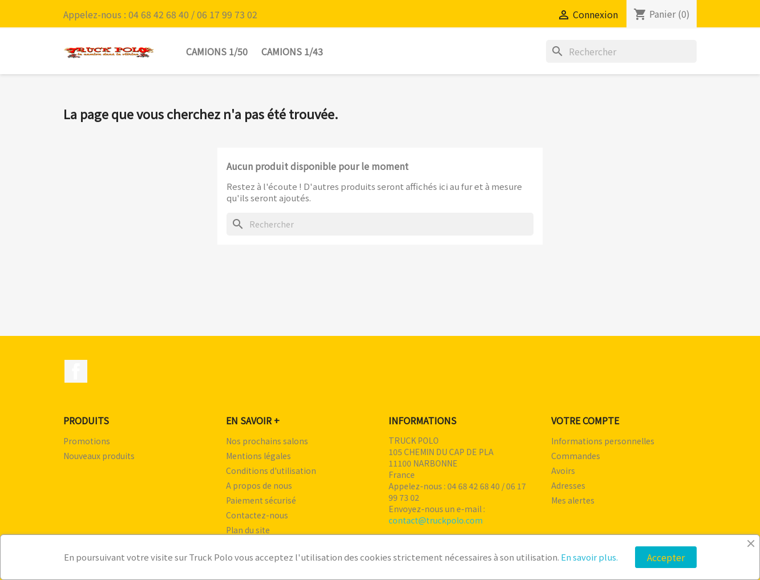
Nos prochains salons (267, 441)
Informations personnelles (602, 441)
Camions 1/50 (217, 51)
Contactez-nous (257, 515)
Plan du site (248, 530)
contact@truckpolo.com (436, 520)
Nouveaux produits (99, 455)
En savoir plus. (589, 557)
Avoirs (563, 470)
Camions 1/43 (292, 51)
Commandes (575, 455)
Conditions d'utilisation (271, 470)
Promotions (86, 441)
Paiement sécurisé (261, 500)
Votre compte (585, 420)
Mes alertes (573, 500)
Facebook (75, 371)
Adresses (568, 485)
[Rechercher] (621, 51)
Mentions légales (258, 455)
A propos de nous (259, 485)
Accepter (666, 557)
